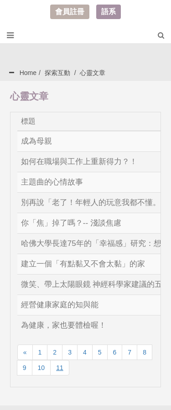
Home (28, 72)
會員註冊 (69, 11)
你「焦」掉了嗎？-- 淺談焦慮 (71, 223)
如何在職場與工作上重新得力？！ (79, 161)
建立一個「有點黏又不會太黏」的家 (83, 264)
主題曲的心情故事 (52, 182)
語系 (108, 11)
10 (41, 367)
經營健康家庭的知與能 (59, 304)
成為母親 (36, 141)
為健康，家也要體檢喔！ (63, 325)
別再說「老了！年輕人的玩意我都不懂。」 (94, 202)
